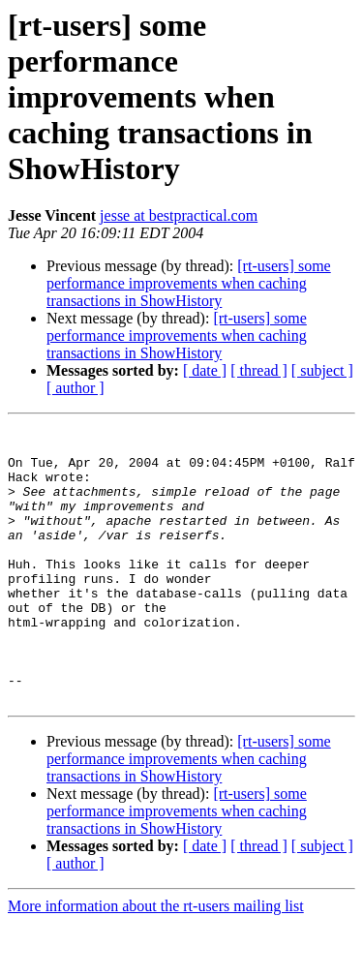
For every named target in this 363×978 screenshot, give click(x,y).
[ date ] (205, 370)
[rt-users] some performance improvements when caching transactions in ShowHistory (188, 283)
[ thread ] (258, 370)
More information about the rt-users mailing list (156, 961)
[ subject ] (322, 370)
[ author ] (75, 388)
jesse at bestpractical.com (178, 215)
